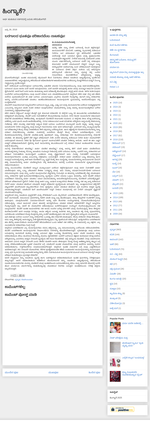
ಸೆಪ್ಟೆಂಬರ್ (116, 155)
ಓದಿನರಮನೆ (115, 249)
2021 (115, 119)
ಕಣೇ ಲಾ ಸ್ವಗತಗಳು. (118, 50)
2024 (115, 107)
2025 (115, 102)
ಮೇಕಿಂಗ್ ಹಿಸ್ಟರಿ (116, 259)
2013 (115, 201)
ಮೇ (114, 172)
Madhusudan (27, 279)
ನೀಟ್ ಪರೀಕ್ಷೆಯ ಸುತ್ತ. (119, 338)
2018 (115, 131)
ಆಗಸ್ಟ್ (115, 159)
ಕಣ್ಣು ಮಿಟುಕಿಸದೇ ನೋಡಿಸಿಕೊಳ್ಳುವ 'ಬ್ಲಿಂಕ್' (132, 373)
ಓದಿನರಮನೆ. (115, 40)
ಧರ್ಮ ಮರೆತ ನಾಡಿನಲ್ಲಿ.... (132, 323)
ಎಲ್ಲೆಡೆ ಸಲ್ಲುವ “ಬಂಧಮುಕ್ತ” (133, 357)
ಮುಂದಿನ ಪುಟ (11, 372)
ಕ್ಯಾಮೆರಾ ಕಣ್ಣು (116, 293)
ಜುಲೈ (114, 163)
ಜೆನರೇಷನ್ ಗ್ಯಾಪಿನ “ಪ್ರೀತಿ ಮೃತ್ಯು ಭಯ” (132, 344)
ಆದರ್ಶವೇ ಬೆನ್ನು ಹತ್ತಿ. (118, 35)
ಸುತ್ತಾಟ (113, 288)
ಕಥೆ (111, 264)
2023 (115, 111)
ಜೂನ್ (115, 167)
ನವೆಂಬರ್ (116, 147)
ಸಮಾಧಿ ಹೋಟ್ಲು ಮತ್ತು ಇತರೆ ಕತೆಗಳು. (125, 77)
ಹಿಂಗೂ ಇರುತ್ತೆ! (116, 279)
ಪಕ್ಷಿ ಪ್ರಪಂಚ (115, 269)
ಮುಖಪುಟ (53, 372)
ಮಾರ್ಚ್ (116, 180)
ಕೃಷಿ (111, 283)
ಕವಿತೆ (112, 234)
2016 (115, 139)
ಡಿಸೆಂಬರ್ (116, 143)
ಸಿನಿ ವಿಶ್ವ (113, 82)
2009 (115, 214)
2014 (115, 197)
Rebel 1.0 (114, 87)
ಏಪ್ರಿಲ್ (115, 176)
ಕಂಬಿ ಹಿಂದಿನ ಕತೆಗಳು (118, 45)
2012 (115, 205)
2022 (115, 115)
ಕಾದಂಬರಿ (114, 239)
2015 (115, 193)
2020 (115, 123)
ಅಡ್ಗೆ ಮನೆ (114, 308)
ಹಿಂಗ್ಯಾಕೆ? (14, 11)
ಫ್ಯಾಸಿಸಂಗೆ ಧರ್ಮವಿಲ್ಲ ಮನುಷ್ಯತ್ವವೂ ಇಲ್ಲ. (127, 72)
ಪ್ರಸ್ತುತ (17, 279)
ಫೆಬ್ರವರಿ (116, 184)
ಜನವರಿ (115, 188)
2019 (115, 127)
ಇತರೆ (112, 244)
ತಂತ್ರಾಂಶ (113, 298)
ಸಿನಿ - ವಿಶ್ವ (114, 254)
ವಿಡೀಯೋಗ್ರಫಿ (116, 303)
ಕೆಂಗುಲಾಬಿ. (114, 55)
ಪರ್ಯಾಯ (114, 67)
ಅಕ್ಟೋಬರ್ (117, 151)
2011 (115, 209)
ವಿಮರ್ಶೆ (113, 274)
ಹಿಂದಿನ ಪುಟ (94, 372)
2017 (115, 135)
